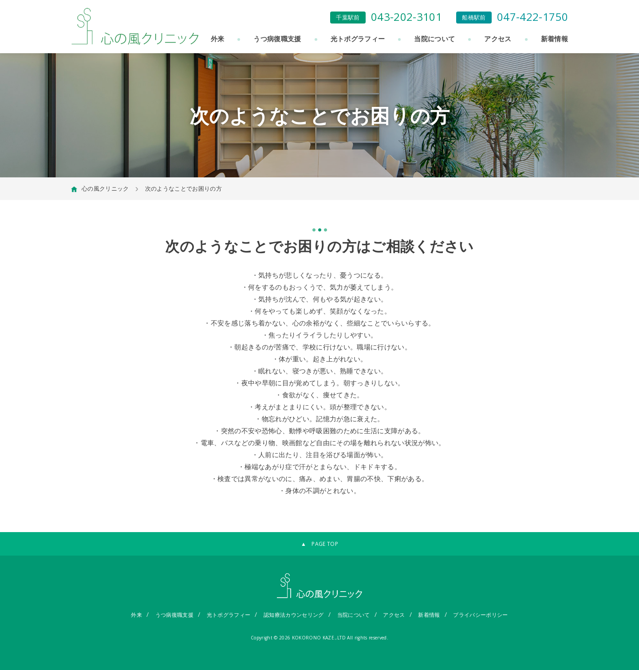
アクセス (497, 38)
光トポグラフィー (358, 38)
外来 (218, 38)
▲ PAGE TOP (319, 544)
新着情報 (554, 38)
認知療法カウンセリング (294, 615)
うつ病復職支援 (277, 38)
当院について (434, 38)
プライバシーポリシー (480, 615)
